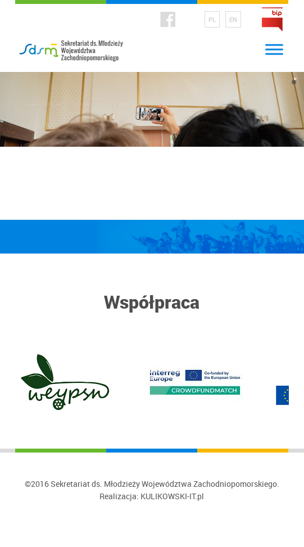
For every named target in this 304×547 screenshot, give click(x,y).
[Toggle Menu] (274, 49)
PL (212, 19)
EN (233, 19)
